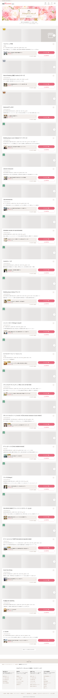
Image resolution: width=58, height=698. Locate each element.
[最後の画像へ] (54, 35)
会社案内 (4, 693)
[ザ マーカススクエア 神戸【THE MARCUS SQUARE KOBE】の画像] (29, 530)
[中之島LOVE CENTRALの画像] (29, 592)
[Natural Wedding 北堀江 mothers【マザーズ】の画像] (29, 67)
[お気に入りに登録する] (53, 44)
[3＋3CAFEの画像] (29, 623)
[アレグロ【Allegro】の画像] (29, 469)
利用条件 (11, 693)
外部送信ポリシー (23, 693)
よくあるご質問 (52, 693)
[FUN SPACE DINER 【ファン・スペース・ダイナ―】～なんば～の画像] (29, 499)
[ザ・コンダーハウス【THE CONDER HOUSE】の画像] (29, 438)
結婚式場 (16, 664)
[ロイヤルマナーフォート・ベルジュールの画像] (29, 345)
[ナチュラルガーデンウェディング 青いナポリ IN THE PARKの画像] (29, 376)
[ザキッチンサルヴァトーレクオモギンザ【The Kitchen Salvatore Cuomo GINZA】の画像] (29, 407)
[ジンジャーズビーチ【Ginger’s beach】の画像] (29, 314)
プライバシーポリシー (17, 693)
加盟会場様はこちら (29, 693)
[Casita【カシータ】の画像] (29, 252)
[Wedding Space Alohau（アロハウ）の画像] (29, 283)
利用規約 (8, 693)
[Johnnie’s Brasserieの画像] (29, 160)
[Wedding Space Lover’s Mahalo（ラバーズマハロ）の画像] (29, 129)
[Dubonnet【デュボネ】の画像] (29, 98)
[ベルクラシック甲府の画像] (29, 35)
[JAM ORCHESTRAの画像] (29, 191)
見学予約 (46, 55)
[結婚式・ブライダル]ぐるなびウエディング (8, 664)
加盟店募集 (34, 693)
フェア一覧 (46, 52)
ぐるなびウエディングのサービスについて (43, 693)
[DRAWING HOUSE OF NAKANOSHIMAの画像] (29, 222)
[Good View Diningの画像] (29, 561)
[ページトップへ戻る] (29, 661)
